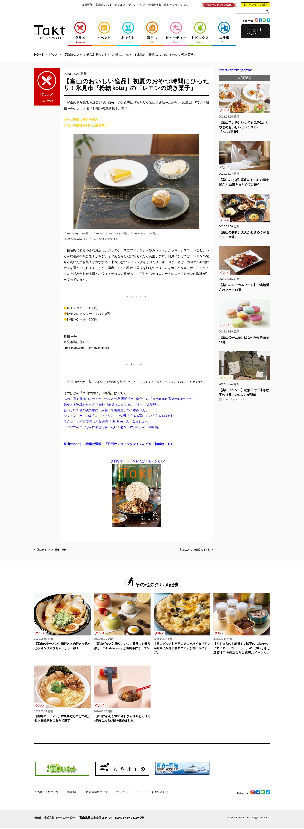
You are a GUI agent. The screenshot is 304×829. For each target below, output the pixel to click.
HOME (38, 54)
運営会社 (72, 793)
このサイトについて (46, 793)
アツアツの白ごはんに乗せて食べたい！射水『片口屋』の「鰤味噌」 (112, 427)
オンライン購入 (255, 4)
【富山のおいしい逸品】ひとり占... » (187, 550)
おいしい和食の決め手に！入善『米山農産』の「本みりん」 (106, 410)
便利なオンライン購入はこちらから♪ (136, 461)
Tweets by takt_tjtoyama (236, 70)
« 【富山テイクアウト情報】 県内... (58, 550)
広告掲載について (97, 793)
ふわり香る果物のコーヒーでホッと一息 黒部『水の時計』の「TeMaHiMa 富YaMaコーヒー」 (129, 398)
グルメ (53, 54)
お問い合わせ (160, 793)
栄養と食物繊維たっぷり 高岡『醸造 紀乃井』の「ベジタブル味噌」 (112, 404)
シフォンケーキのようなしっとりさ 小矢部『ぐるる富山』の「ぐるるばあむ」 (120, 415)
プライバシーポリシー (130, 793)
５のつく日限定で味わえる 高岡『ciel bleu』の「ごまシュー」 (107, 421)
